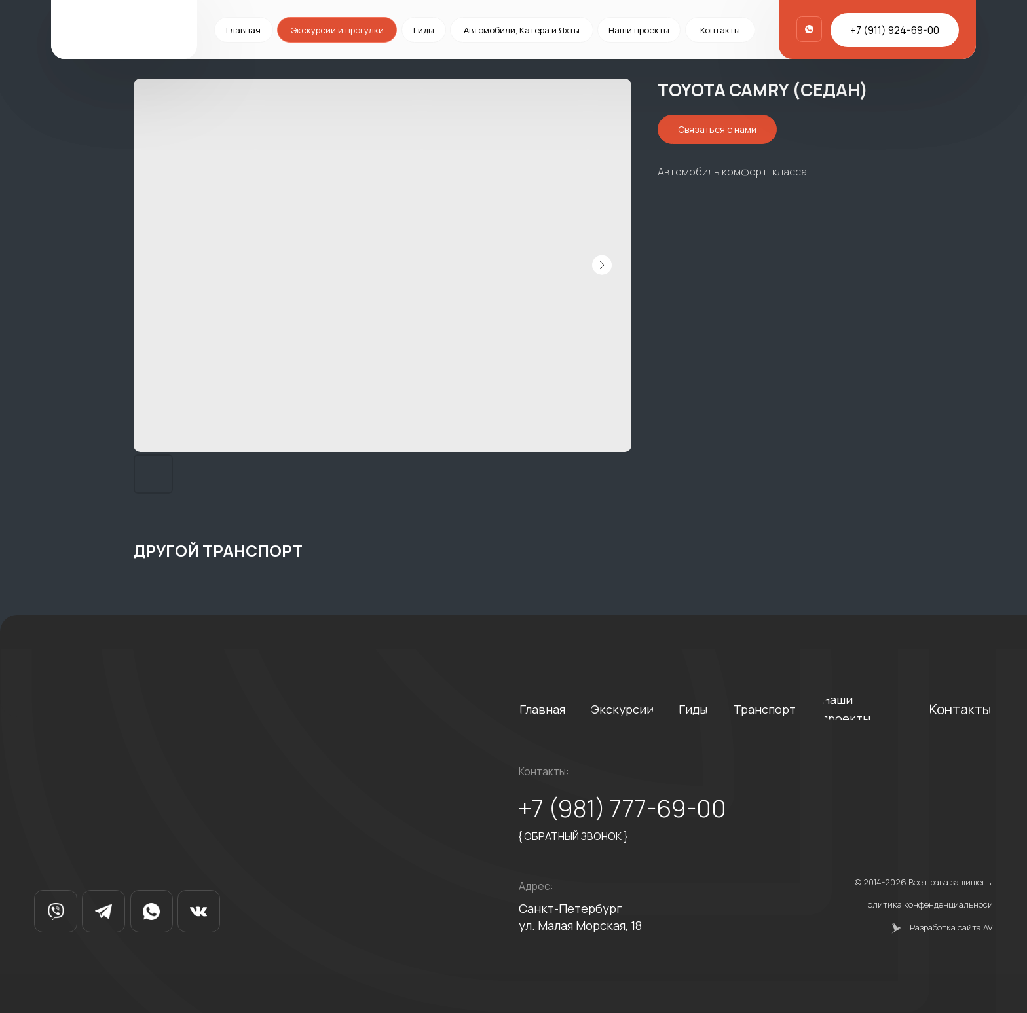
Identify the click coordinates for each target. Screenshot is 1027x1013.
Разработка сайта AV (951, 927)
